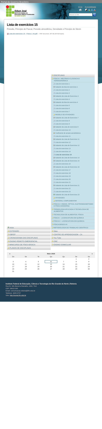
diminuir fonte (94, 10)
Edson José (20, 11)
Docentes (80, 10)
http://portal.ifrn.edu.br (18, 295)
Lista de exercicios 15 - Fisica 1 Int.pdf (22, 34)
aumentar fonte (89, 10)
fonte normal (91, 10)
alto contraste (86, 10)
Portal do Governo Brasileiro (15, 1)
